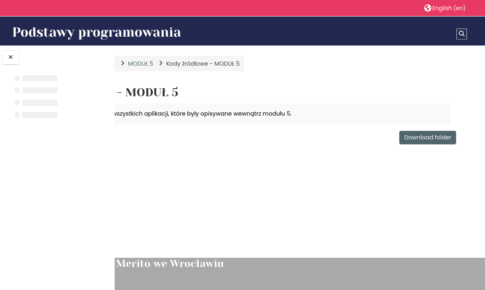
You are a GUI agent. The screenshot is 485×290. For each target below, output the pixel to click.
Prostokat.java (181, 184)
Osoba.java (177, 172)
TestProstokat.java (187, 210)
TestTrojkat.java (183, 223)
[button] (445, 8)
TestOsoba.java (183, 197)
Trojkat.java (178, 236)
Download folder (430, 137)
